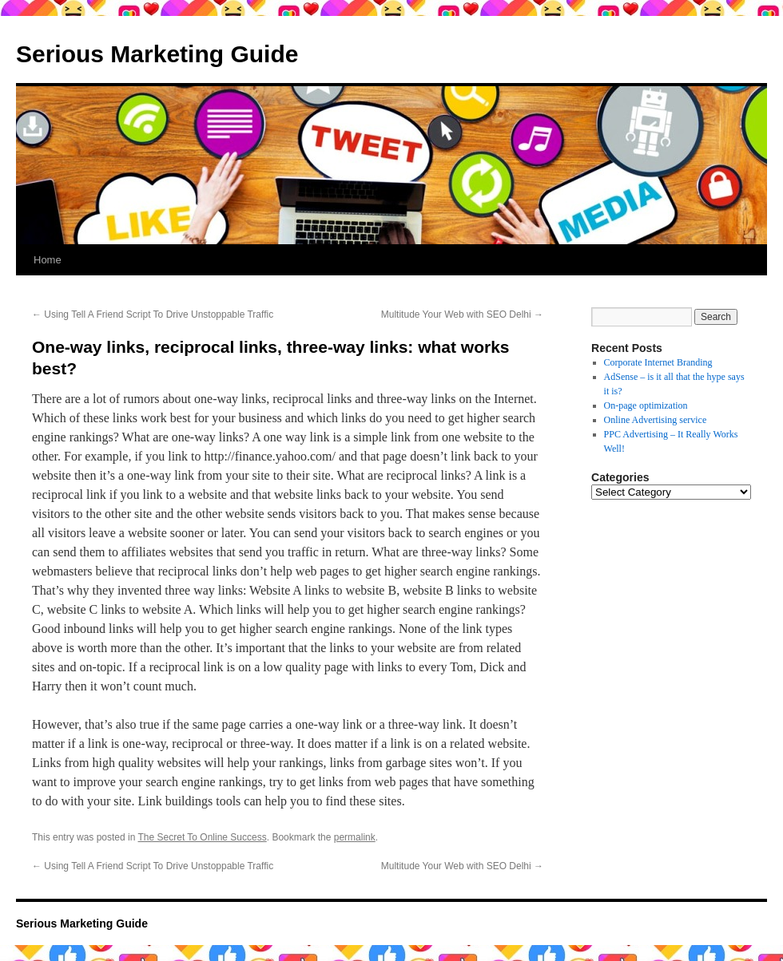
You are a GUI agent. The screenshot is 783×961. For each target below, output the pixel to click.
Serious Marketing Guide (157, 54)
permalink (355, 837)
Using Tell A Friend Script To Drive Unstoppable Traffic (152, 314)
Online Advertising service (655, 419)
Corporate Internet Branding (658, 362)
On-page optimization (646, 405)
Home (48, 260)
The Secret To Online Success (202, 837)
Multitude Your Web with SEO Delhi (462, 314)
